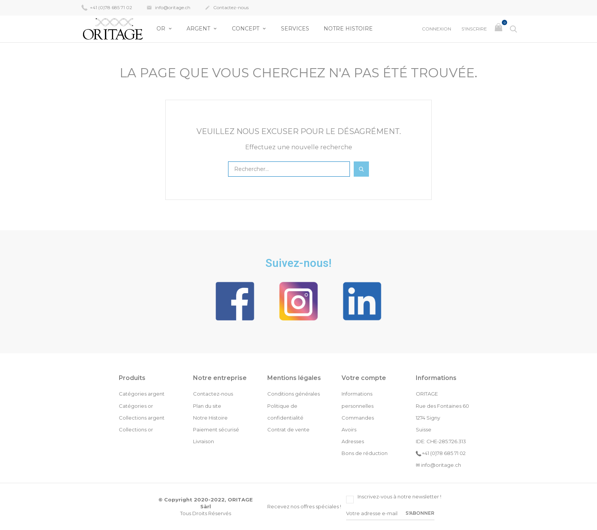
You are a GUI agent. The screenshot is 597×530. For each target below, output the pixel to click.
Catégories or (136, 406)
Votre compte (364, 378)
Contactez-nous (227, 8)
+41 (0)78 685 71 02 (106, 7)
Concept (246, 28)
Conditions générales (293, 394)
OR (161, 28)
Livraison (203, 441)
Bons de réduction (365, 453)
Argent (199, 28)
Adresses (353, 441)
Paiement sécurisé (216, 429)
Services (295, 28)
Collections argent (141, 418)
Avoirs (349, 429)
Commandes (358, 418)
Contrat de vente (288, 429)
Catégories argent (141, 394)
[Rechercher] (289, 169)
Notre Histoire (348, 28)
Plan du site (207, 406)
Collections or (136, 429)
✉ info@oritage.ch (438, 465)
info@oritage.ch (168, 8)
